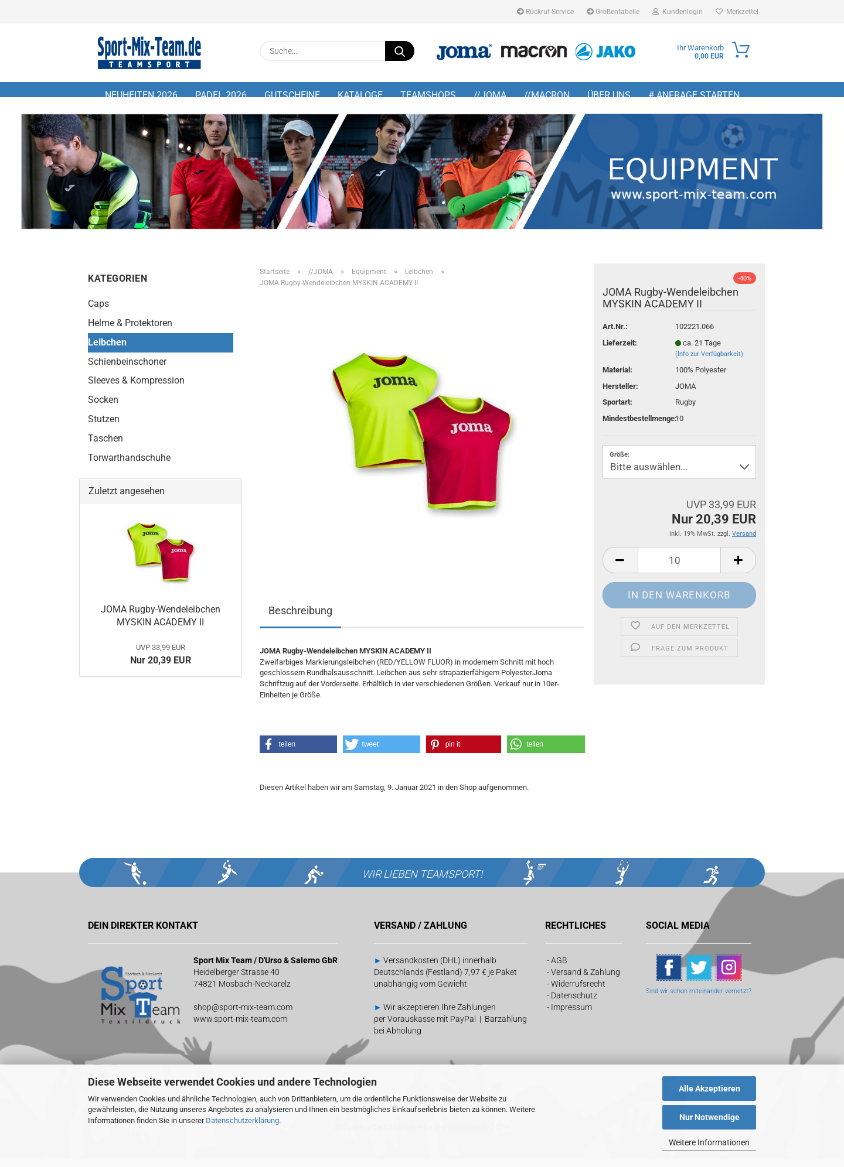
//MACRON (547, 95)
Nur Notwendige (709, 1117)
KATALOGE (360, 95)
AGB (559, 968)
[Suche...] (399, 51)
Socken (103, 407)
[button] (620, 568)
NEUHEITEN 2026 (141, 95)
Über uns (609, 95)
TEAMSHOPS (428, 95)
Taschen (105, 446)
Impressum (571, 1014)
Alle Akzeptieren (709, 1088)
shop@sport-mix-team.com (242, 1014)
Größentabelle (613, 12)
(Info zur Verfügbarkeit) (709, 362)
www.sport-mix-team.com (240, 1026)
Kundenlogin (677, 12)
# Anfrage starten (694, 95)
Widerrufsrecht (578, 991)
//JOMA (490, 95)
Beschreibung (300, 618)
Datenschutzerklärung (242, 1120)
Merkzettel (737, 12)
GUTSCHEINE (292, 95)
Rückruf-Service (545, 12)
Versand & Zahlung (585, 979)
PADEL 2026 (221, 95)
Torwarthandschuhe (129, 465)
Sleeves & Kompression (136, 388)
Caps (98, 311)
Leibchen (107, 349)
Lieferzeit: (620, 350)
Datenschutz (574, 1003)
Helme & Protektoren (130, 330)
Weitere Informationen (709, 1142)
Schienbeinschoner (127, 369)
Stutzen (104, 427)
